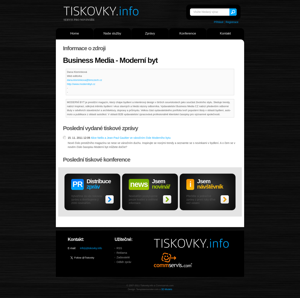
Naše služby (112, 33)
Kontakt (225, 33)
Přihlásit (218, 22)
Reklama (122, 252)
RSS (119, 248)
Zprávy (150, 33)
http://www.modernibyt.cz (81, 84)
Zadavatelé (123, 257)
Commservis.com (173, 260)
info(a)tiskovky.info (91, 248)
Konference (187, 33)
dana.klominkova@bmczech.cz (84, 80)
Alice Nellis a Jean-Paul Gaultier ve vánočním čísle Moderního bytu (131, 137)
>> (109, 199)
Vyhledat (233, 12)
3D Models (166, 289)
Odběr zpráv (124, 262)
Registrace (232, 22)
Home (74, 33)
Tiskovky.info (102, 12)
